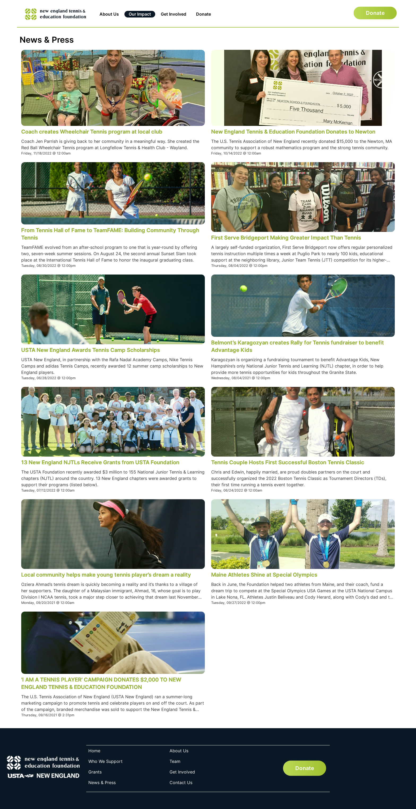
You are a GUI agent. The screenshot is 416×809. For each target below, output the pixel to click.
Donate (203, 14)
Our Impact (140, 14)
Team (175, 761)
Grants (95, 772)
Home (94, 750)
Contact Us (181, 782)
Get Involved (173, 14)
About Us (109, 14)
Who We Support (105, 761)
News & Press (102, 782)
